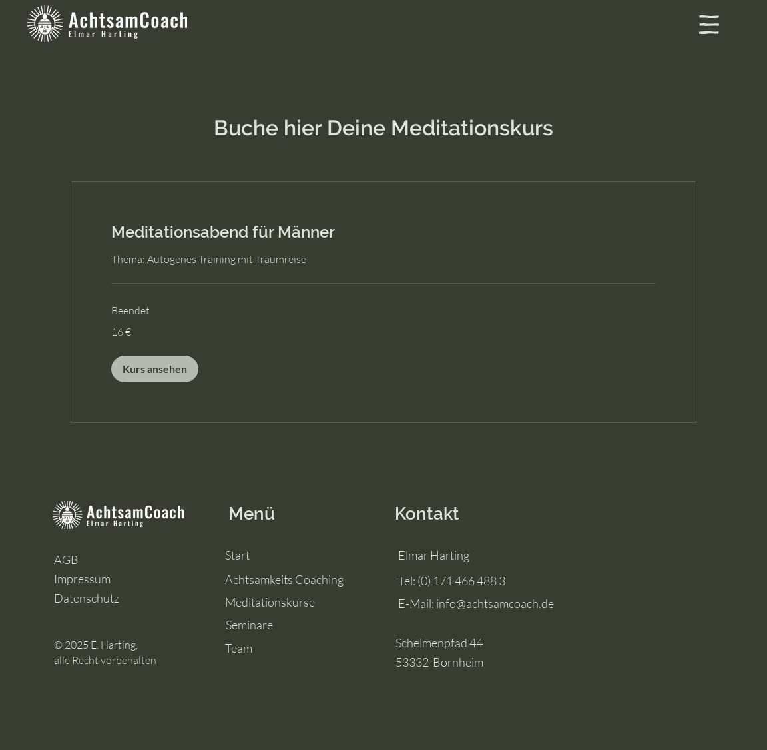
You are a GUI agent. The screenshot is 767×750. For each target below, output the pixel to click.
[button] (709, 24)
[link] (383, 232)
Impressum (82, 578)
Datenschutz (86, 598)
